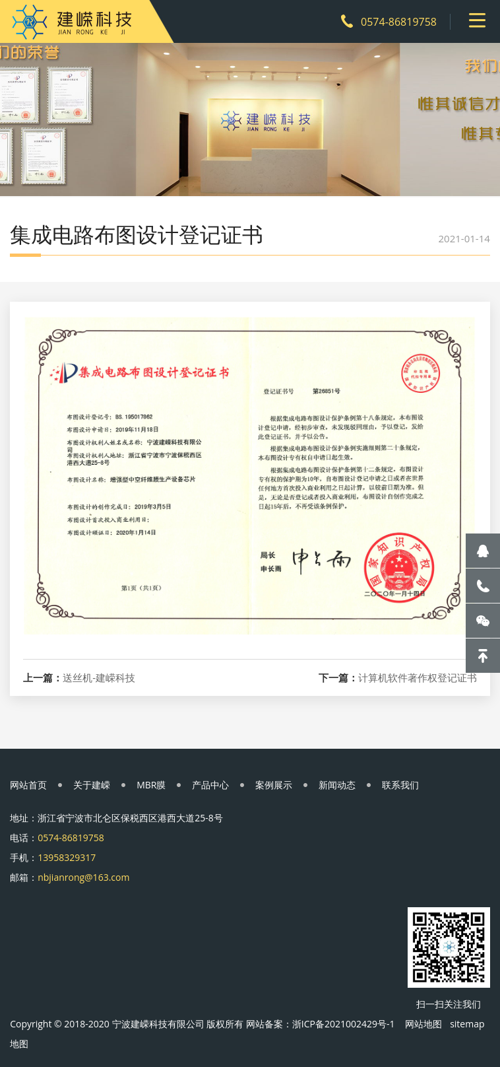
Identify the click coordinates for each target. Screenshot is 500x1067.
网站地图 (423, 1023)
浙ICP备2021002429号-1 (343, 1023)
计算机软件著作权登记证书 (417, 678)
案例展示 (273, 784)
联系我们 (400, 784)
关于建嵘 (91, 784)
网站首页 (28, 784)
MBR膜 (151, 784)
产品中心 (210, 784)
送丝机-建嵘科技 (99, 678)
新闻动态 (337, 784)
